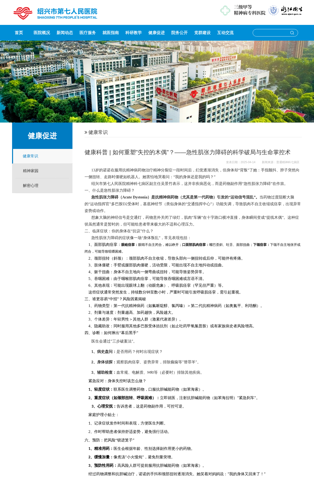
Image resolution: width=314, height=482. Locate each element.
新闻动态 (65, 32)
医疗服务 (87, 32)
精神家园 (30, 171)
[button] (146, 119)
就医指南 (110, 32)
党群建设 (202, 32)
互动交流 (225, 32)
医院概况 (42, 32)
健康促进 (156, 32)
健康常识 (30, 156)
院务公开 (179, 32)
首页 (19, 32)
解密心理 (30, 185)
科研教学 (133, 32)
